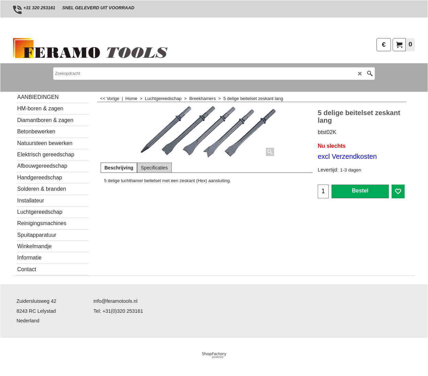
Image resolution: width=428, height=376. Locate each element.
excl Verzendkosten (347, 156)
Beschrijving (118, 167)
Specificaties (154, 167)
